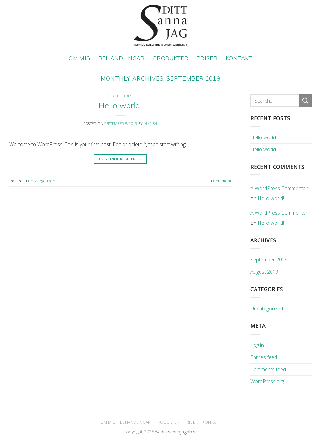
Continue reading (120, 159)
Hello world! (120, 105)
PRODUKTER (170, 58)
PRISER (207, 58)
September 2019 (268, 259)
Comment (220, 181)
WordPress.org (267, 381)
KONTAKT (239, 58)
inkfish (150, 123)
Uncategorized (120, 96)
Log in (257, 345)
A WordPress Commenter (279, 188)
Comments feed (268, 369)
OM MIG (79, 58)
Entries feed (263, 357)
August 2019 (264, 271)
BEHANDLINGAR (121, 58)
